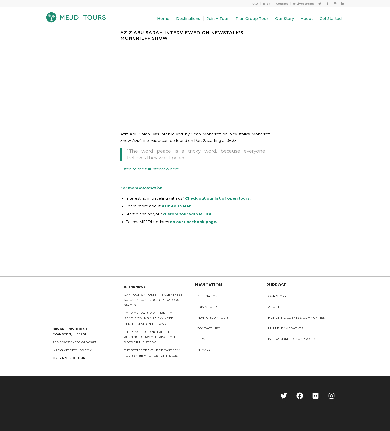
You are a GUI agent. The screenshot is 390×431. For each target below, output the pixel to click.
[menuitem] (255, 3)
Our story (277, 296)
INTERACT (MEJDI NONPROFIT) (291, 339)
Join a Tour (207, 307)
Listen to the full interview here (149, 169)
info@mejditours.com (72, 350)
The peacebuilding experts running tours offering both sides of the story (150, 337)
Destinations (208, 296)
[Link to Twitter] (320, 3)
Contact (282, 3)
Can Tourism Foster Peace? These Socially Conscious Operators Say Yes (153, 300)
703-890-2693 (85, 342)
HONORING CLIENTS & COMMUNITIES (296, 317)
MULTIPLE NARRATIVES (285, 328)
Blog (267, 3)
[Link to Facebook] (327, 3)
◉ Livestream (303, 3)
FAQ (255, 3)
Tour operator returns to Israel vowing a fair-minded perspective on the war (149, 318)
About (273, 307)
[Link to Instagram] (335, 3)
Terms (202, 339)
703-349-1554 (62, 342)
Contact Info (208, 328)
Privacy (203, 349)
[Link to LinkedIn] (342, 3)
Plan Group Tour (212, 317)
